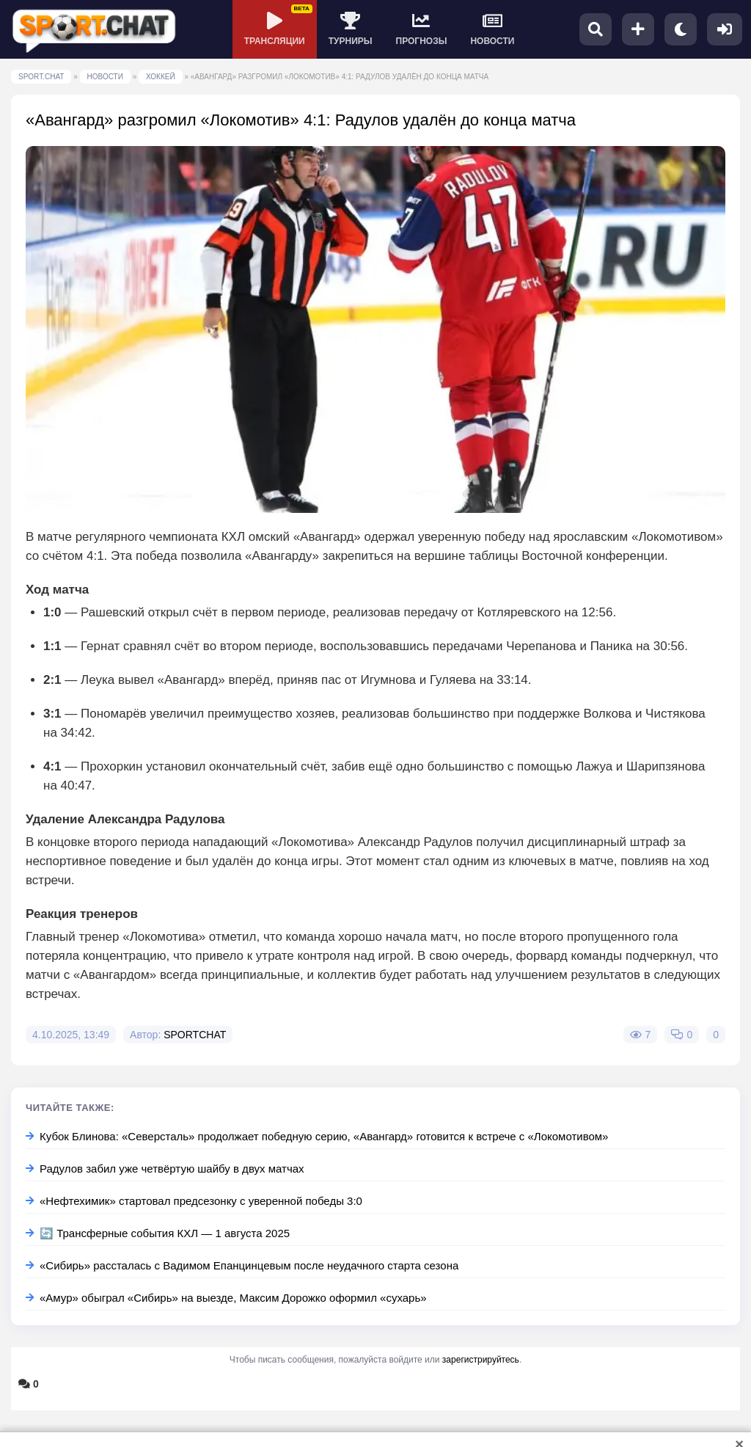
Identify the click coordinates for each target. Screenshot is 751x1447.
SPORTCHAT (195, 1034)
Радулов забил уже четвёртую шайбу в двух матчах (165, 1168)
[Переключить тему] (680, 29)
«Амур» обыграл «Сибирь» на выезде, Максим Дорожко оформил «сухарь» (226, 1297)
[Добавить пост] (638, 29)
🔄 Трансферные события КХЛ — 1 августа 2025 (158, 1233)
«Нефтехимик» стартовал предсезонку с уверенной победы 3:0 (194, 1201)
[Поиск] (595, 29)
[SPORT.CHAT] (94, 29)
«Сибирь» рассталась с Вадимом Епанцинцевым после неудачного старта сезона (242, 1265)
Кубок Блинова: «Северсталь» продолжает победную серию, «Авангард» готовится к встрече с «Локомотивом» (317, 1136)
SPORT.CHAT (41, 77)
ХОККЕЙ (160, 77)
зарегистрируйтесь (480, 1360)
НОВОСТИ (105, 77)
